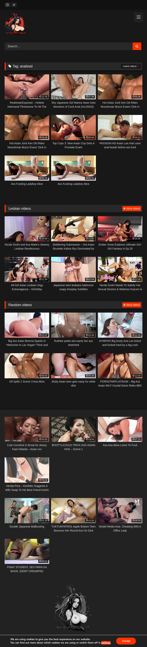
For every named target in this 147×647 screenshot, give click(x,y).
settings (105, 643)
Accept (126, 641)
